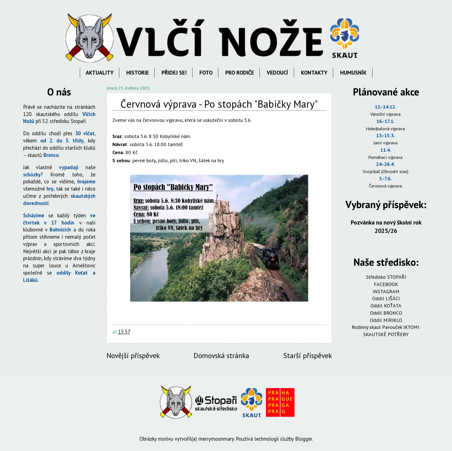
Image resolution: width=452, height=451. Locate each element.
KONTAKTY (314, 72)
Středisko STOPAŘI (386, 277)
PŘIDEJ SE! (174, 72)
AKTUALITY (99, 72)
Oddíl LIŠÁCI (386, 298)
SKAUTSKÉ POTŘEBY (386, 334)
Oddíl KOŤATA (386, 305)
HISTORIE (137, 72)
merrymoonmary (216, 438)
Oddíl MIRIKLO (386, 320)
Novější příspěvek (133, 355)
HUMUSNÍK (353, 72)
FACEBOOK (386, 284)
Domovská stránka (221, 355)
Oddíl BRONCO (386, 313)
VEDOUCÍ (277, 72)
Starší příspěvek (307, 355)
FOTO (206, 72)
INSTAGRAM (386, 291)
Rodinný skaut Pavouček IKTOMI (386, 327)
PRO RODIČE (239, 72)
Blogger (303, 438)
